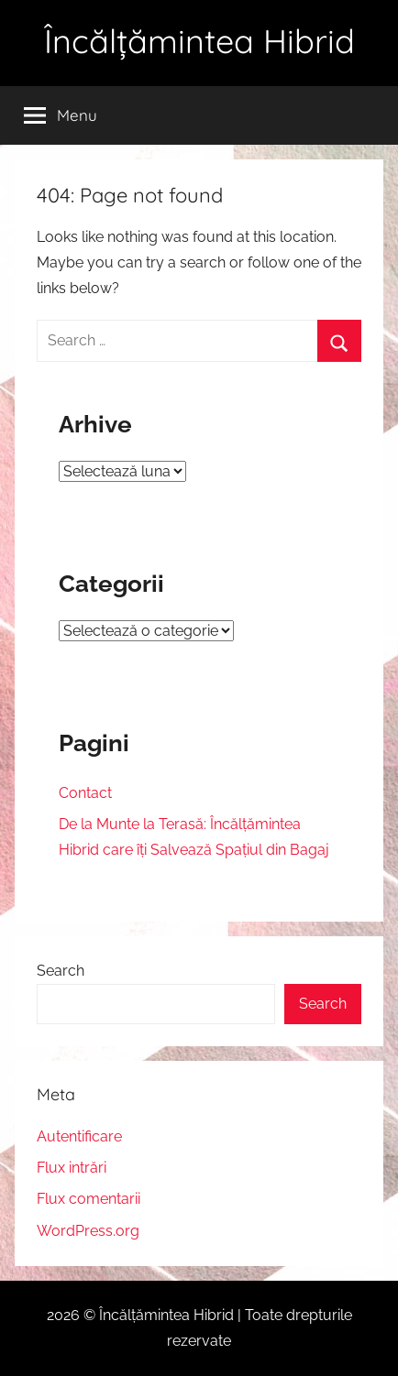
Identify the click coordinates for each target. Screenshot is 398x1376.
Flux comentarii (88, 1198)
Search (60, 970)
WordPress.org (88, 1230)
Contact (85, 793)
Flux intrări (71, 1167)
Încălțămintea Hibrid (199, 40)
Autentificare (79, 1136)
